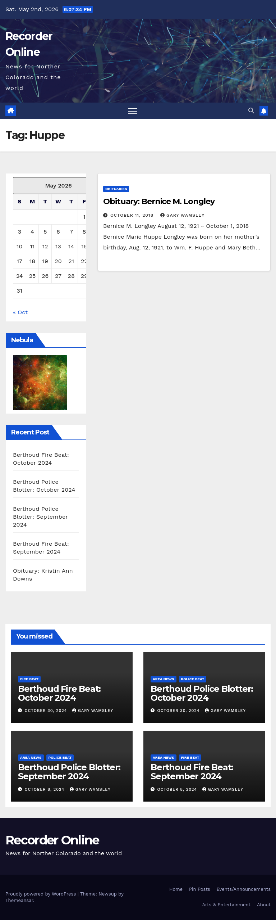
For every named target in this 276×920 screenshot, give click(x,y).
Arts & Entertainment (226, 904)
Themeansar (19, 900)
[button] (251, 110)
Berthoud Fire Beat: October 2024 (59, 693)
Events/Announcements (244, 889)
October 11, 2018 (132, 215)
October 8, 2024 (45, 789)
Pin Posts (199, 889)
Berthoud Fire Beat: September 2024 (192, 771)
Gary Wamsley (182, 215)
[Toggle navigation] (132, 111)
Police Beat (192, 679)
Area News (163, 679)
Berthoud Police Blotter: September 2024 (40, 516)
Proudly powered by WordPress (41, 894)
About (264, 904)
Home (176, 889)
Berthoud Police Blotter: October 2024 (202, 693)
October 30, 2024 (47, 710)
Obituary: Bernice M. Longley (159, 201)
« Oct (20, 312)
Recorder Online (52, 840)
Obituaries (116, 189)
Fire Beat (29, 679)
